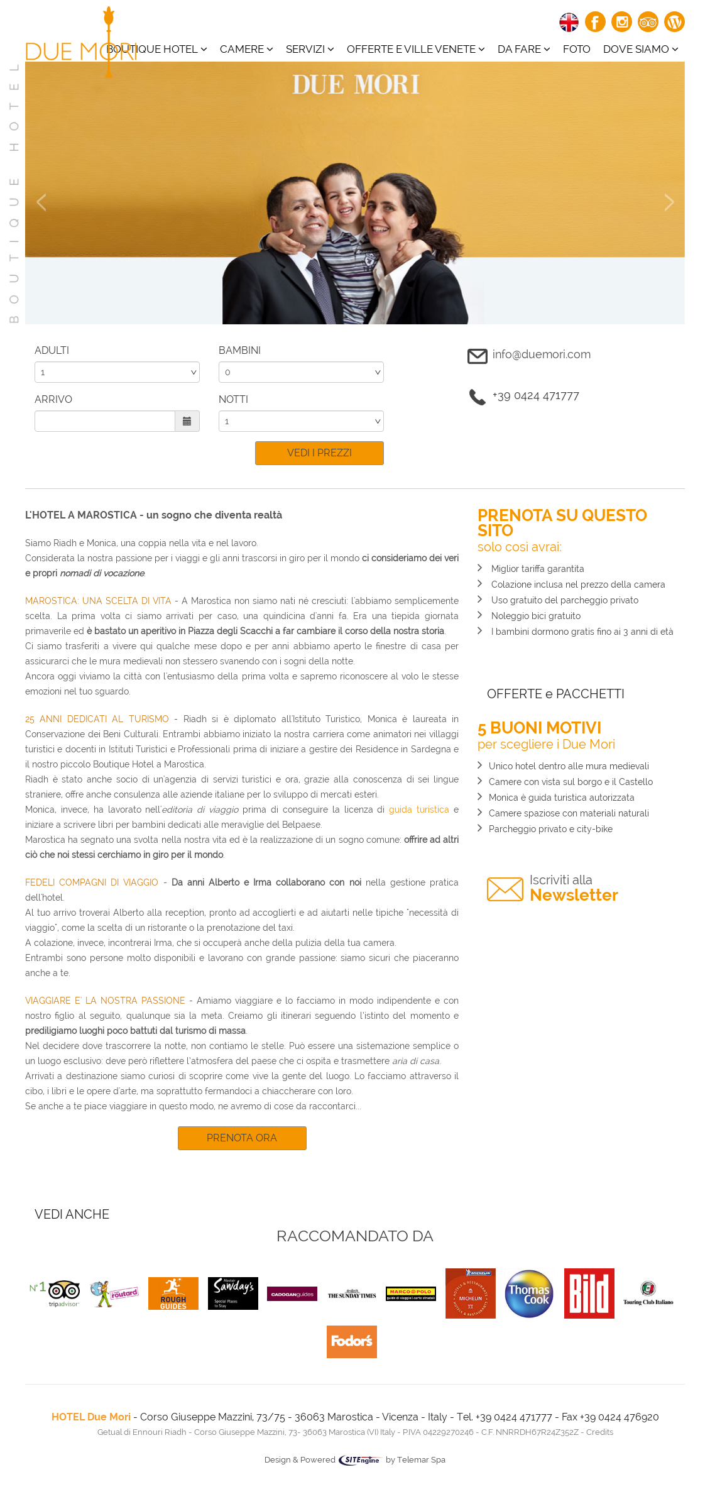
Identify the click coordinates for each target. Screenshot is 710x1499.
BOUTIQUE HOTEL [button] (156, 49)
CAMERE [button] (246, 49)
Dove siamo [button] (641, 49)
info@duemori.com (542, 354)
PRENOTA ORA (242, 1138)
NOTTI (233, 399)
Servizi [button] (310, 49)
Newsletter (574, 888)
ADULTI (52, 350)
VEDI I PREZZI (319, 453)
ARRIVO (53, 399)
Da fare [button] (524, 49)
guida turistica (419, 809)
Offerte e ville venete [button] (416, 49)
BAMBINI (240, 350)
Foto (577, 49)
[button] (40, 258)
